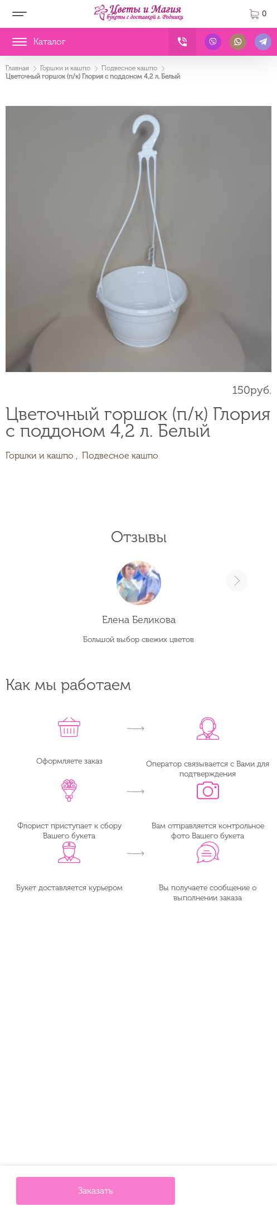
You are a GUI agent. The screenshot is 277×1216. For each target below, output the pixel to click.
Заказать (95, 1190)
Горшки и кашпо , (42, 455)
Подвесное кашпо (120, 455)
